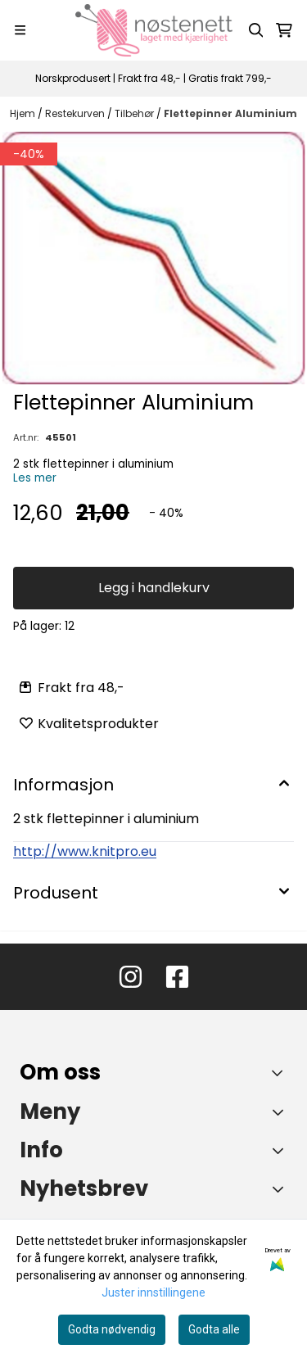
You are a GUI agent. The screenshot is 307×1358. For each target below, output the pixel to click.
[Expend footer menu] (281, 1111)
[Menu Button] (20, 30)
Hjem (24, 113)
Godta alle (214, 1329)
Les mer (34, 478)
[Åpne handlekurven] (284, 30)
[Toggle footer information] (281, 1072)
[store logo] (154, 30)
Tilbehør (135, 113)
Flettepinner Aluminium (230, 113)
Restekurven (76, 113)
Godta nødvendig (112, 1329)
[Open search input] (256, 30)
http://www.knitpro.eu (84, 851)
